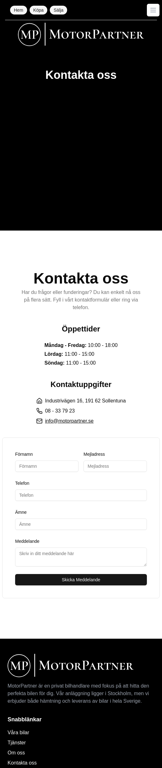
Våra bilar (18, 732)
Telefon (22, 483)
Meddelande (27, 541)
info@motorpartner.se (69, 421)
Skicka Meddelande (81, 579)
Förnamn (24, 454)
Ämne (21, 512)
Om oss (16, 752)
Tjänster (17, 742)
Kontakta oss (22, 762)
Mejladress (94, 454)
